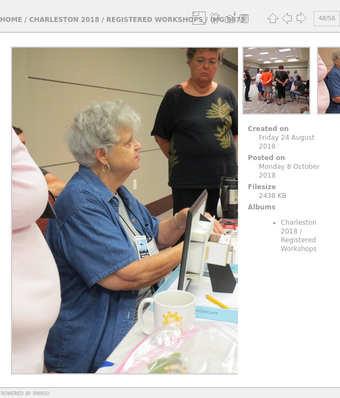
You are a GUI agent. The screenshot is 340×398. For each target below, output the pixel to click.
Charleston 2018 (64, 20)
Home (11, 20)
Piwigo (41, 393)
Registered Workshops (154, 20)
